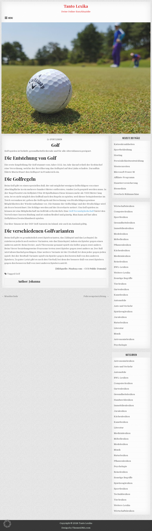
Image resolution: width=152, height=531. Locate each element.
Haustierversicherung (126, 183)
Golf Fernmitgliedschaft (81, 211)
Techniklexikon (122, 494)
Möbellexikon (121, 239)
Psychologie (120, 345)
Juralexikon (120, 317)
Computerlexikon (123, 211)
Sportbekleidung (123, 149)
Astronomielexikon (124, 339)
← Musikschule (10, 296)
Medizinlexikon (122, 256)
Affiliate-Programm (124, 177)
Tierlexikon (120, 284)
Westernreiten (122, 166)
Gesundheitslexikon (124, 222)
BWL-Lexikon (121, 267)
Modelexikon (121, 234)
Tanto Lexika (76, 6)
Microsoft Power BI (124, 172)
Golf (55, 145)
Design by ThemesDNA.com (75, 528)
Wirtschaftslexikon (124, 206)
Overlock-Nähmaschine (126, 194)
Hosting (118, 155)
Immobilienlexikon (124, 228)
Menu (10, 18)
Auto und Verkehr (123, 306)
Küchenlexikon (122, 250)
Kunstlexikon (121, 295)
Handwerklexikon (123, 400)
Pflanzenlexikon (122, 245)
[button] (7, 524)
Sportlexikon (56, 139)
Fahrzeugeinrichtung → (96, 296)
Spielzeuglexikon (123, 311)
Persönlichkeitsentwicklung (129, 161)
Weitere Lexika (122, 272)
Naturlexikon (121, 322)
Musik (117, 333)
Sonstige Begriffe (123, 278)
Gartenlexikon (121, 289)
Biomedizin (120, 188)
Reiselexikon (121, 261)
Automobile (120, 300)
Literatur (119, 328)
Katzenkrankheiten (124, 144)
